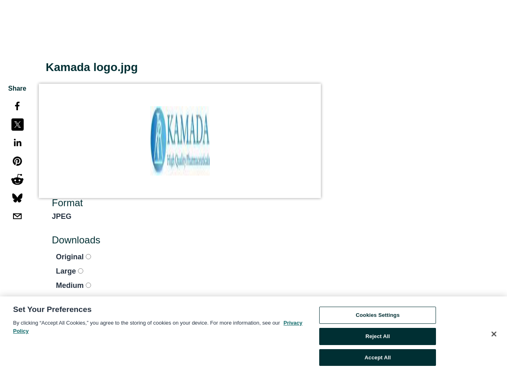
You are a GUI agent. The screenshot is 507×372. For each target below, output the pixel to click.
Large (69, 271)
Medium (73, 285)
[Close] (494, 336)
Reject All (377, 338)
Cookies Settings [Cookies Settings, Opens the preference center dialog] (378, 317)
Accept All (378, 359)
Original (73, 257)
